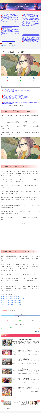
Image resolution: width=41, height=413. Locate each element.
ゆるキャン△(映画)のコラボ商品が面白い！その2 (13, 302)
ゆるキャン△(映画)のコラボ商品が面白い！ (12, 300)
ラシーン (17, 310)
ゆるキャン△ (4, 310)
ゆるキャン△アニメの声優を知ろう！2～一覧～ (13, 298)
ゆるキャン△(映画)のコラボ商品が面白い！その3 (13, 304)
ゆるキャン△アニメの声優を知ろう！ (10, 296)
